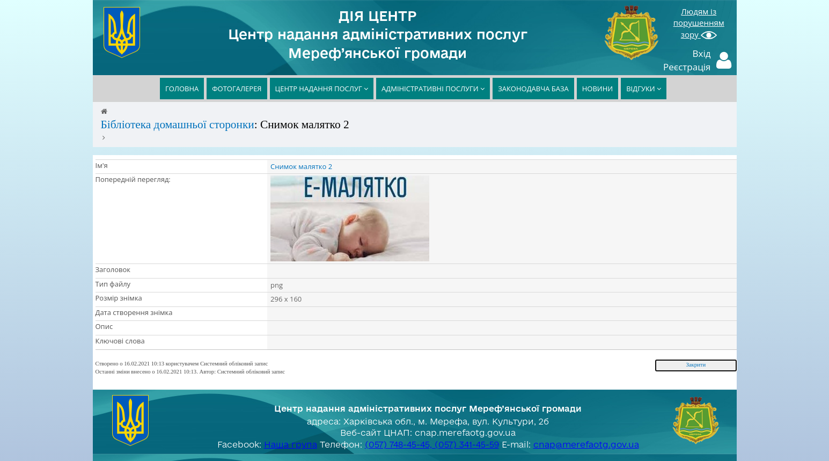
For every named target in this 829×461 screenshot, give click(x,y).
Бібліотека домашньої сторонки (177, 124)
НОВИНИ (597, 88)
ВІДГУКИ (643, 88)
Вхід (702, 53)
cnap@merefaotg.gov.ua (586, 444)
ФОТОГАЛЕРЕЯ (236, 88)
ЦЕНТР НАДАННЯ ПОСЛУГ (322, 88)
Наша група (290, 444)
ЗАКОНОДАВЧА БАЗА (533, 88)
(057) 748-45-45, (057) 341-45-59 (432, 444)
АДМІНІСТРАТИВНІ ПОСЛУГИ (433, 88)
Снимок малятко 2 (301, 166)
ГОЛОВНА (182, 88)
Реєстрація (687, 67)
